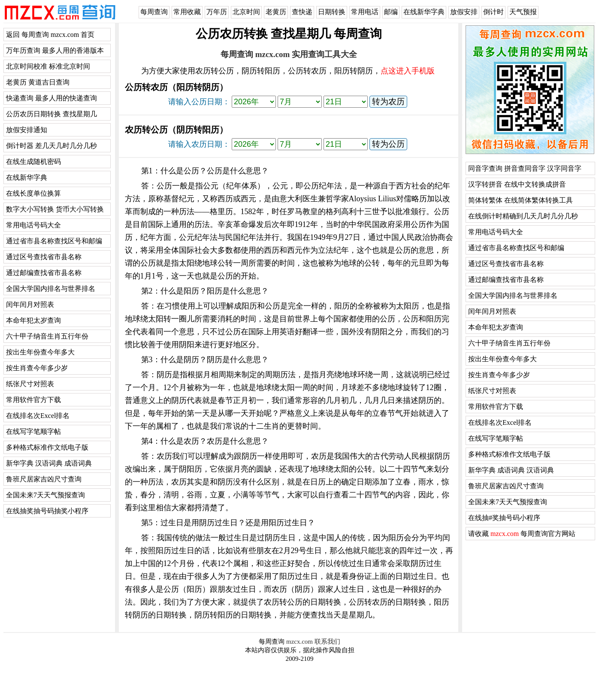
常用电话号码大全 (33, 225)
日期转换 (331, 11)
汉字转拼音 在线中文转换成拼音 (517, 184)
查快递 (302, 11)
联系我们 (327, 641)
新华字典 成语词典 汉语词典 (511, 470)
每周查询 (154, 11)
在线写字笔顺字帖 (33, 431)
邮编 (391, 11)
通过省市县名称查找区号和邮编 (54, 241)
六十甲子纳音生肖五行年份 (47, 336)
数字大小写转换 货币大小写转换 (55, 209)
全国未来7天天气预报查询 (45, 495)
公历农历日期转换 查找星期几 (51, 114)
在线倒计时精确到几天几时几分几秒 (523, 216)
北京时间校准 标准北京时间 (48, 66)
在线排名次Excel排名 (38, 415)
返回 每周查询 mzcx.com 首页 (50, 34)
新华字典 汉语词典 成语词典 (49, 463)
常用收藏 (187, 11)
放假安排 (464, 11)
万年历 (216, 11)
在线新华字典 (424, 11)
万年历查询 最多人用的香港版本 (55, 50)
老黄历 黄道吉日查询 (38, 82)
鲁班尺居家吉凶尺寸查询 (44, 479)
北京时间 (246, 11)
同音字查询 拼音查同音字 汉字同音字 (524, 168)
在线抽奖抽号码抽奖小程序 (47, 511)
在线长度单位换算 (33, 193)
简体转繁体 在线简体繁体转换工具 (520, 200)
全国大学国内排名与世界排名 (50, 288)
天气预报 (523, 11)
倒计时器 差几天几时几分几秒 (51, 145)
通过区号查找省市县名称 (44, 256)
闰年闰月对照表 (30, 304)
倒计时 (493, 11)
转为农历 (388, 101)
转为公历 (388, 143)
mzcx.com (299, 641)
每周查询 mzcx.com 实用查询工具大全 (289, 54)
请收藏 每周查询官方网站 (521, 533)
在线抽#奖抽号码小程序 (504, 517)
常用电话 (364, 11)
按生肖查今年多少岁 (37, 368)
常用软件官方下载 (33, 399)
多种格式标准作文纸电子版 (47, 447)
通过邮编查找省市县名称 (44, 272)
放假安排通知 (26, 129)
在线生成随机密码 (33, 161)
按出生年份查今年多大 (40, 352)
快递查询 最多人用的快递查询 (51, 98)
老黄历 (276, 11)
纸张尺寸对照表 (30, 383)
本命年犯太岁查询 (33, 320)
